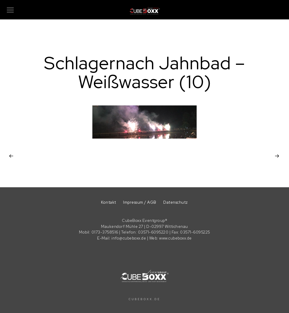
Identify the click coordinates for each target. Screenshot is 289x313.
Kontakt (108, 202)
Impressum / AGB (139, 202)
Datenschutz (175, 202)
